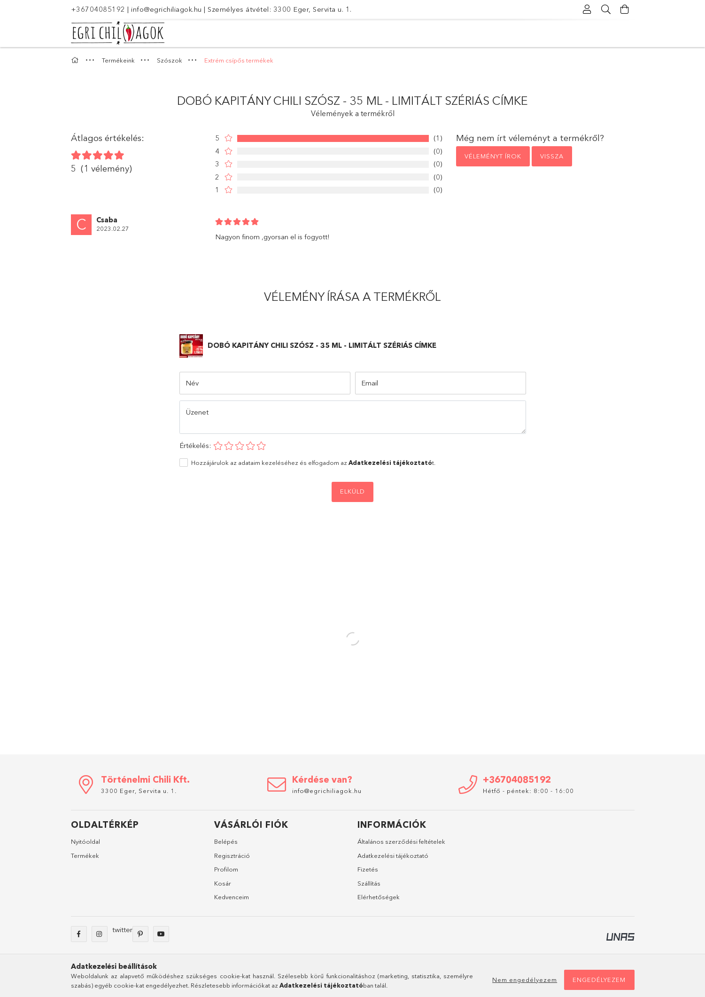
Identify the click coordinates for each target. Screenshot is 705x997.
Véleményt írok (493, 156)
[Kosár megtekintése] (625, 9)
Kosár (222, 883)
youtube (161, 934)
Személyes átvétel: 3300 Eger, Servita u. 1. (280, 9)
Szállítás (368, 883)
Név (192, 382)
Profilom (226, 869)
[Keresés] (606, 9)
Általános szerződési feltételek (401, 841)
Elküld (352, 491)
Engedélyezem (599, 979)
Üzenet (197, 412)
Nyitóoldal (85, 841)
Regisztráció (232, 855)
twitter (122, 929)
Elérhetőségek (378, 897)
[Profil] (587, 9)
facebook (79, 934)
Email (369, 382)
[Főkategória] (76, 60)
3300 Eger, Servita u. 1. (139, 790)
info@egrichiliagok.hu (166, 9)
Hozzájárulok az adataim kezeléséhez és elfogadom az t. (313, 462)
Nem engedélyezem (524, 979)
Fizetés (367, 869)
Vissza (552, 156)
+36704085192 (98, 9)
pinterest (140, 934)
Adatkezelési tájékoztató (392, 855)
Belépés (226, 841)
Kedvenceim (231, 897)
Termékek (85, 855)
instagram (100, 934)
